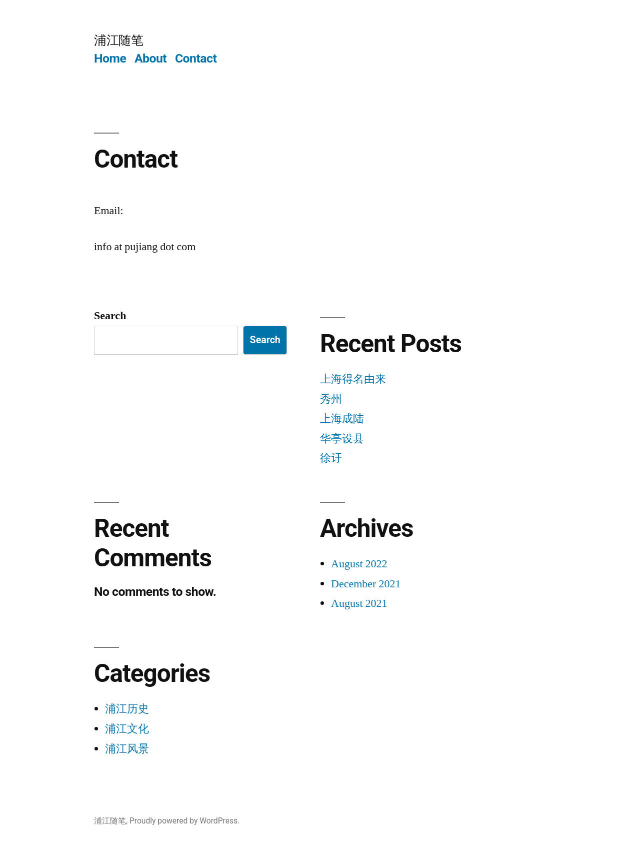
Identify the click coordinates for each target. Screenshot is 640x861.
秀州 (331, 399)
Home (110, 58)
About (150, 58)
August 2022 (359, 564)
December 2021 (365, 584)
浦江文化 (127, 729)
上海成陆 (342, 419)
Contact (195, 58)
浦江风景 (127, 749)
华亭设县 (342, 439)
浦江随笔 (118, 40)
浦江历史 (127, 709)
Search (110, 316)
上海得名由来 (353, 379)
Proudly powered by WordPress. (185, 820)
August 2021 (359, 603)
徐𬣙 (331, 458)
